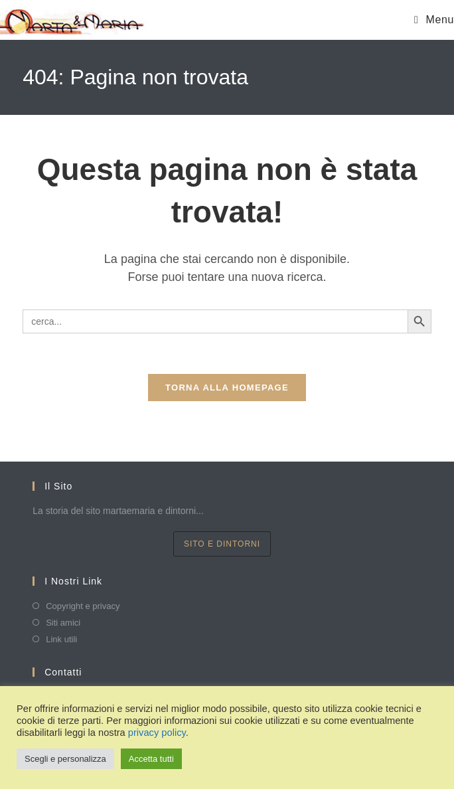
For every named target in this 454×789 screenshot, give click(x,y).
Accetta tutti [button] (151, 759)
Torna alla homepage (227, 388)
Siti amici (63, 623)
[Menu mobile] (434, 19)
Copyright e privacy (82, 606)
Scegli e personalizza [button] (65, 759)
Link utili (61, 639)
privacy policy (157, 732)
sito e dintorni (222, 544)
